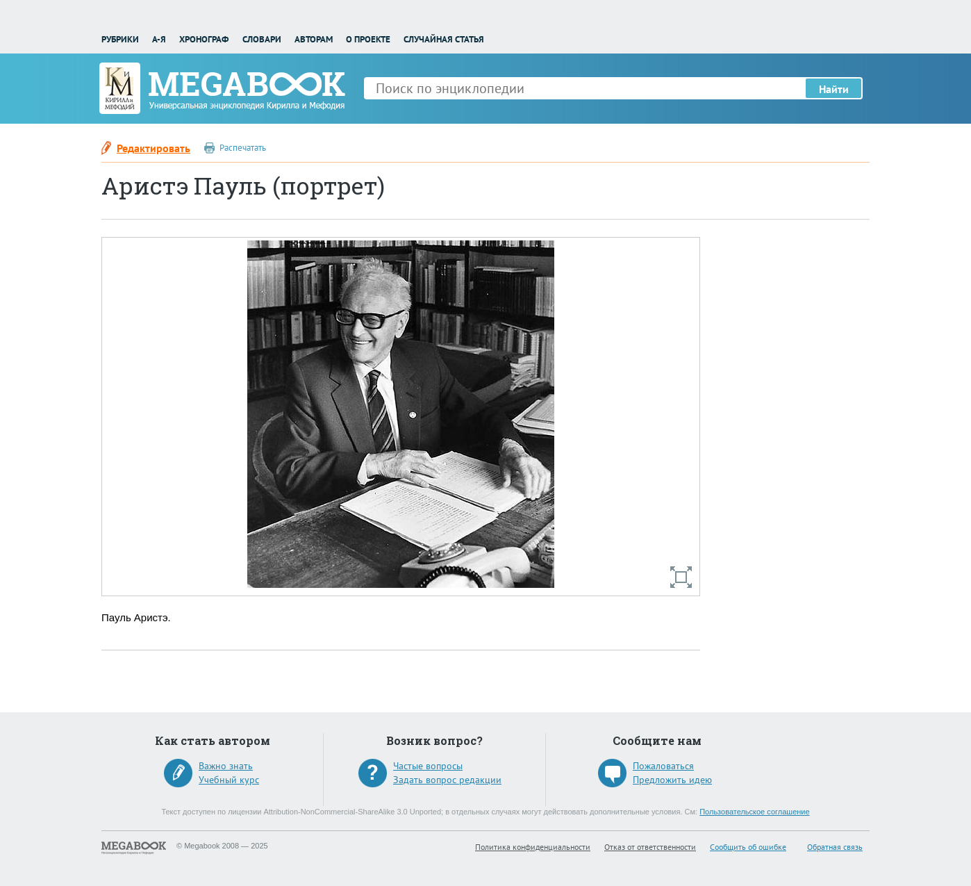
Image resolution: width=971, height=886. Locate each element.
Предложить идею (672, 779)
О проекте (368, 39)
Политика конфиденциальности (532, 847)
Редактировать (153, 148)
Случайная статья (444, 39)
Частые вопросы (428, 766)
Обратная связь (835, 847)
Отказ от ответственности (650, 847)
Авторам (313, 39)
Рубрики (120, 39)
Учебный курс (229, 779)
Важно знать (226, 766)
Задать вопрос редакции (447, 779)
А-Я (159, 39)
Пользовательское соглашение (754, 811)
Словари (261, 39)
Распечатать (242, 148)
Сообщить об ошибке (748, 847)
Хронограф (204, 39)
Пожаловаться (663, 766)
